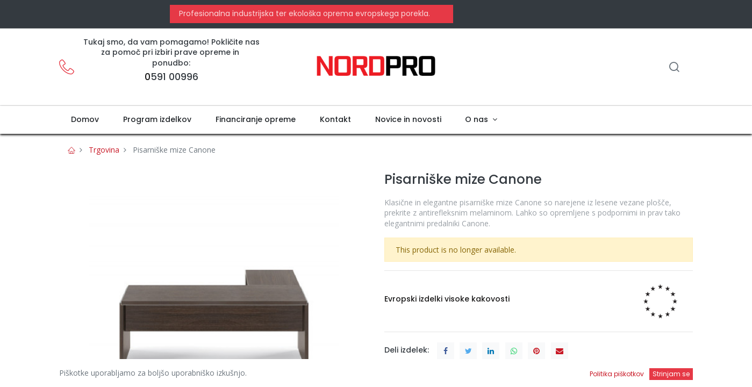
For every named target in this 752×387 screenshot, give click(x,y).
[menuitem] (85, 120)
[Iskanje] (674, 68)
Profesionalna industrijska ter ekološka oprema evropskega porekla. (303, 13)
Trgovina (104, 150)
